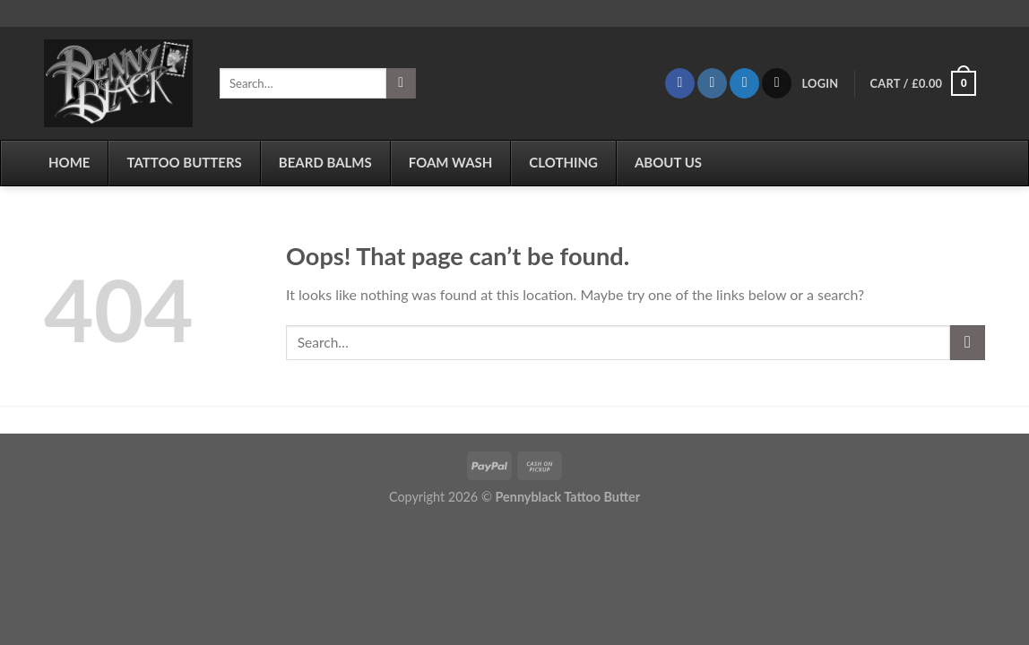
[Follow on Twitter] (744, 83)
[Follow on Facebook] (680, 83)
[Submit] (401, 83)
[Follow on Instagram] (712, 83)
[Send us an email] (776, 83)
